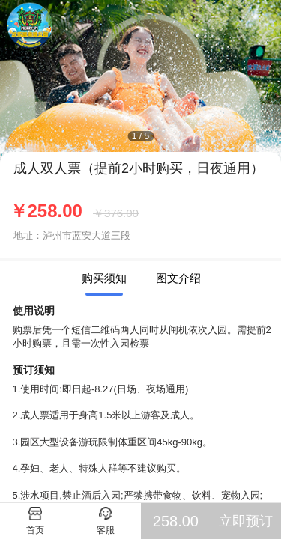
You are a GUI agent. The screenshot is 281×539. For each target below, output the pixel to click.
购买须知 (104, 278)
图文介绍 (178, 278)
